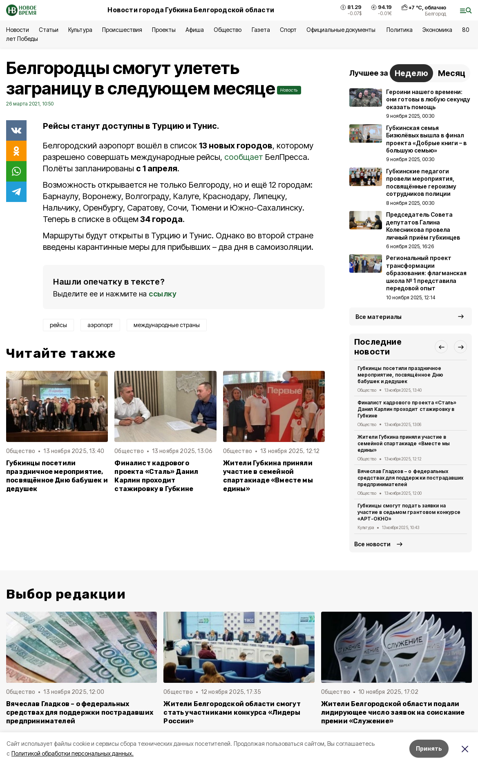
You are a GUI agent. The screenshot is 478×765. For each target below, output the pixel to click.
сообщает (243, 157)
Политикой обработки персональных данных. (72, 753)
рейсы (58, 324)
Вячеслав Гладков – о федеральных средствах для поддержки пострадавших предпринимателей (410, 477)
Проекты (164, 29)
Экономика (437, 29)
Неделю (411, 73)
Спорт (288, 29)
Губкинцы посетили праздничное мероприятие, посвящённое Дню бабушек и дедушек (57, 476)
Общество (227, 29)
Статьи (48, 29)
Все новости (372, 544)
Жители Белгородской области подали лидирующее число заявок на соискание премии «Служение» (393, 712)
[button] (441, 346)
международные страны (167, 324)
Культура (80, 29)
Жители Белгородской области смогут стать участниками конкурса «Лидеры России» (232, 712)
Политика (399, 29)
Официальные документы (341, 29)
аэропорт (100, 324)
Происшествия (122, 29)
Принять (429, 748)
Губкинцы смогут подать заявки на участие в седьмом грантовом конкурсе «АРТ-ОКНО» (408, 512)
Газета (261, 29)
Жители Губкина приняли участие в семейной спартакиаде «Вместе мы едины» (268, 476)
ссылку (162, 293)
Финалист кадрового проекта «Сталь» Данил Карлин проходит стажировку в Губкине (156, 476)
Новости (17, 29)
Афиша (194, 29)
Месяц (451, 73)
